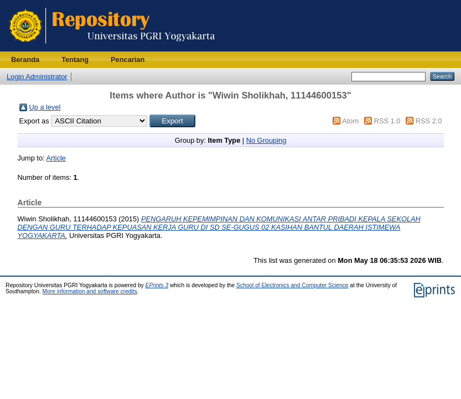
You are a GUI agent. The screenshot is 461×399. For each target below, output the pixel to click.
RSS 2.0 (429, 121)
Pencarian (127, 59)
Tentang (75, 59)
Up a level (45, 107)
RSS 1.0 (387, 121)
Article (56, 158)
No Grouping (266, 140)
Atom (350, 121)
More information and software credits (90, 291)
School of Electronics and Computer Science (292, 285)
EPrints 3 (157, 285)
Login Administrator (37, 76)
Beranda (25, 59)
